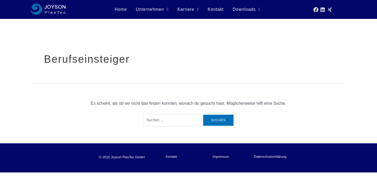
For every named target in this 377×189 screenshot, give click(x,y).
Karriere (188, 9)
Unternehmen (152, 9)
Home (121, 9)
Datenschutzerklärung (270, 157)
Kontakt (216, 9)
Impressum (221, 157)
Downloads (246, 9)
